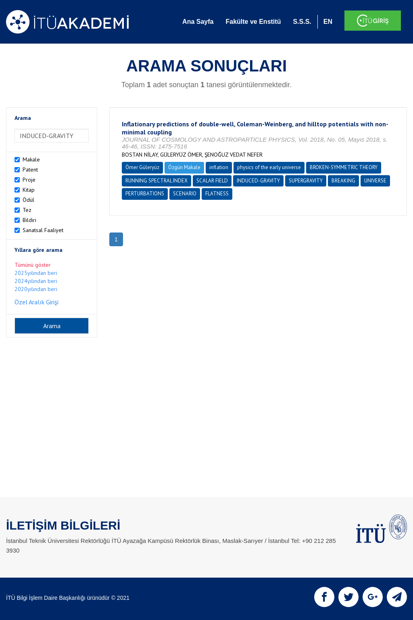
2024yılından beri (36, 281)
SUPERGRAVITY (306, 180)
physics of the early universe (269, 167)
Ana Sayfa (197, 21)
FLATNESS (217, 193)
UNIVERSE (375, 180)
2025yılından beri (36, 272)
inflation (218, 167)
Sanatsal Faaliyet (43, 230)
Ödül (28, 199)
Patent (30, 169)
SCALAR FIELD (212, 180)
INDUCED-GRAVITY (258, 180)
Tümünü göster (33, 264)
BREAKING (343, 180)
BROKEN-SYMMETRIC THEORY (344, 167)
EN (327, 21)
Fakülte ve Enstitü (253, 21)
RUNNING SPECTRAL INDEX (156, 180)
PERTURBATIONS (144, 193)
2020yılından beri (36, 289)
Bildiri (29, 220)
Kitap (29, 189)
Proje (29, 179)
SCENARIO (184, 193)
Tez (27, 210)
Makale (31, 159)
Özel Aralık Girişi (36, 302)
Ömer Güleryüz (142, 167)
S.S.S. (302, 21)
